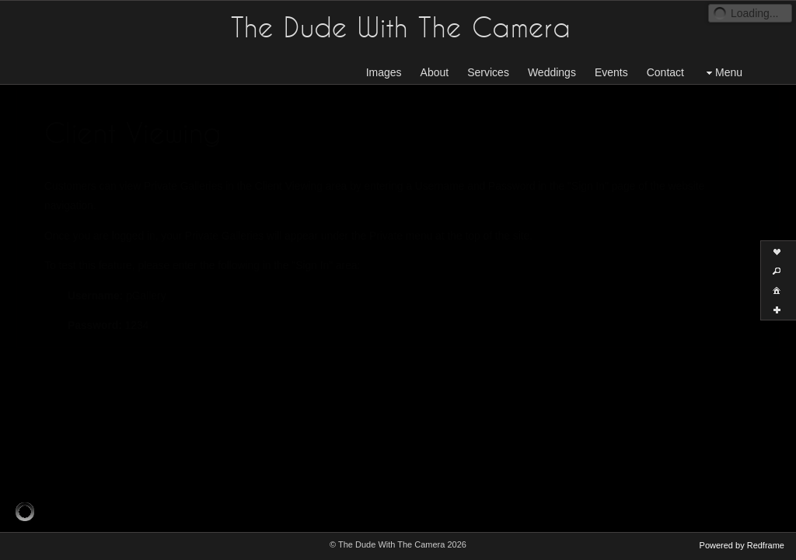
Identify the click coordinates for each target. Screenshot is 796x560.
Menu (722, 72)
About (435, 72)
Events (611, 72)
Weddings (552, 72)
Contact (665, 72)
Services (488, 72)
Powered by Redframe (742, 545)
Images (384, 72)
